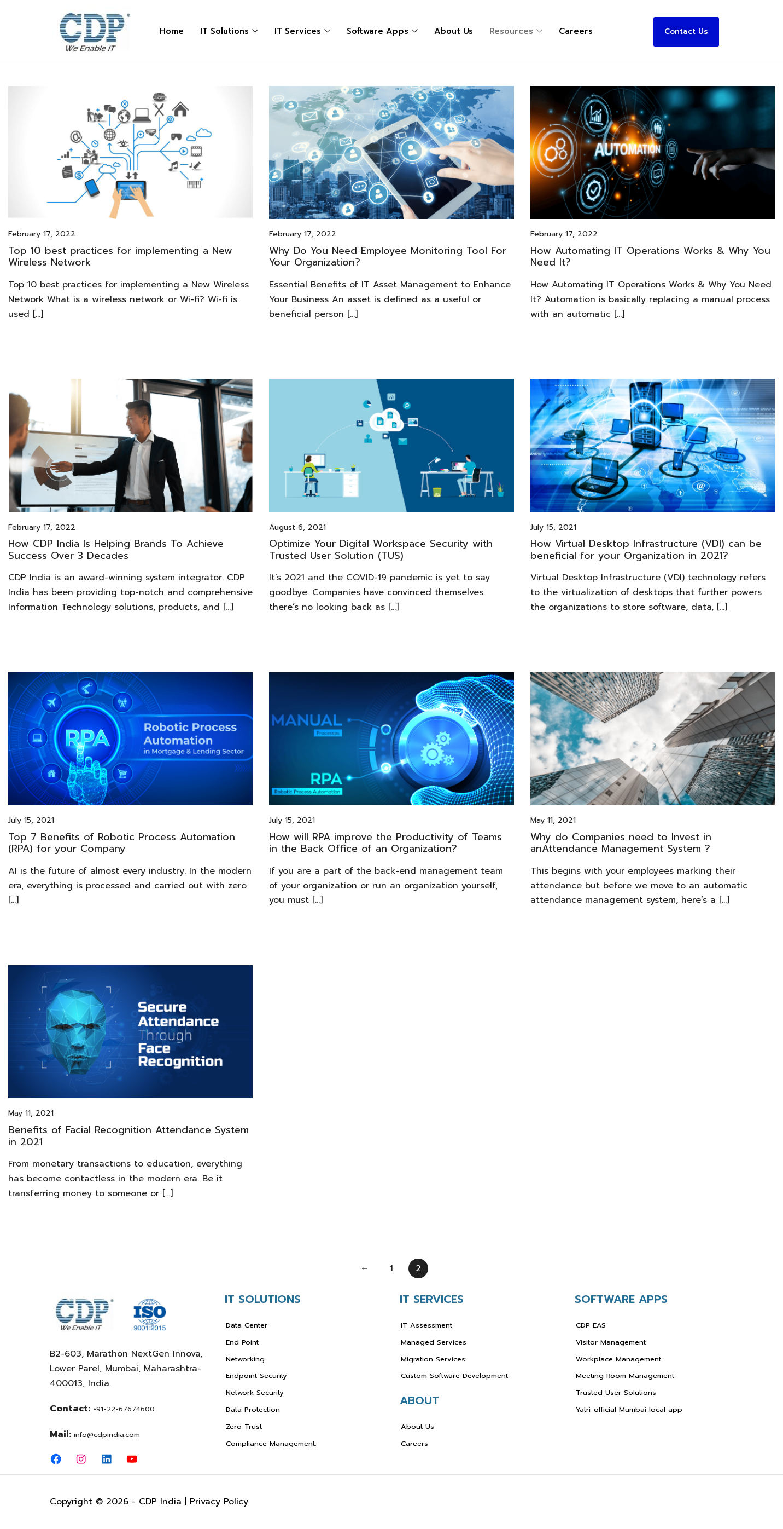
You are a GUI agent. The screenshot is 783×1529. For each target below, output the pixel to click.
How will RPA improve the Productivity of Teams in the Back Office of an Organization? (385, 843)
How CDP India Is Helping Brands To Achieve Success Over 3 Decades (116, 549)
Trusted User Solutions (616, 1392)
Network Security (255, 1392)
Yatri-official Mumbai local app (629, 1409)
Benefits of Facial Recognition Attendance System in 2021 (128, 1136)
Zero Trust (244, 1426)
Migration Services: (434, 1359)
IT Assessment (426, 1325)
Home (172, 31)
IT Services (302, 31)
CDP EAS (591, 1325)
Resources (515, 31)
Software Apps (382, 31)
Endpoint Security (256, 1375)
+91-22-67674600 (124, 1409)
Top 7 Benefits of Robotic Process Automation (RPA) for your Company (121, 843)
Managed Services (433, 1342)
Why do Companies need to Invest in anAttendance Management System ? (620, 843)
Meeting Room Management (625, 1375)
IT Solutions (229, 31)
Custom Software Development (454, 1375)
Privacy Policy (219, 1501)
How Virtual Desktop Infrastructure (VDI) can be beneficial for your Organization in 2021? (646, 549)
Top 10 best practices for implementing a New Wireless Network (120, 256)
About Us (453, 31)
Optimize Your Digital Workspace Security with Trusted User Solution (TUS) (381, 549)
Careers (576, 31)
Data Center (246, 1325)
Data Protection (253, 1409)
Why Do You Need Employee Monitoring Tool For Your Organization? (387, 256)
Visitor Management (611, 1342)
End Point (242, 1342)
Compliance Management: (271, 1443)
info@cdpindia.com (107, 1434)
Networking (245, 1359)
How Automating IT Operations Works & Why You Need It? (650, 256)
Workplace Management (618, 1359)
